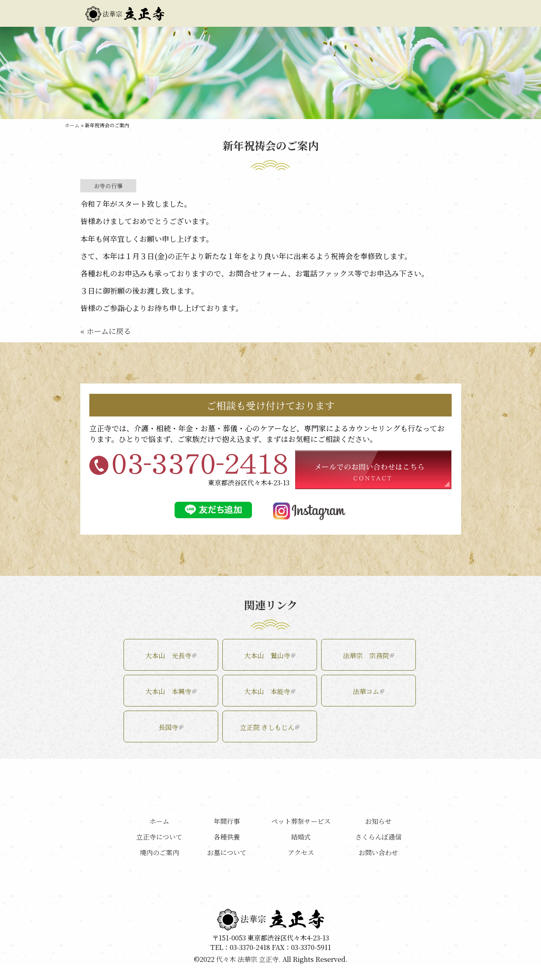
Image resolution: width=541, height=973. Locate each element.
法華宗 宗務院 (368, 655)
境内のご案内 (258, 13)
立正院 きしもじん (269, 727)
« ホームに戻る (105, 330)
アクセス (371, 13)
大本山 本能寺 (269, 691)
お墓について (315, 13)
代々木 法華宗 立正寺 (247, 959)
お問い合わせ (427, 13)
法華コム (368, 691)
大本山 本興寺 (170, 691)
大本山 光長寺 (170, 655)
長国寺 (171, 727)
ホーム (72, 125)
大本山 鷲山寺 (269, 655)
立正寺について (202, 13)
